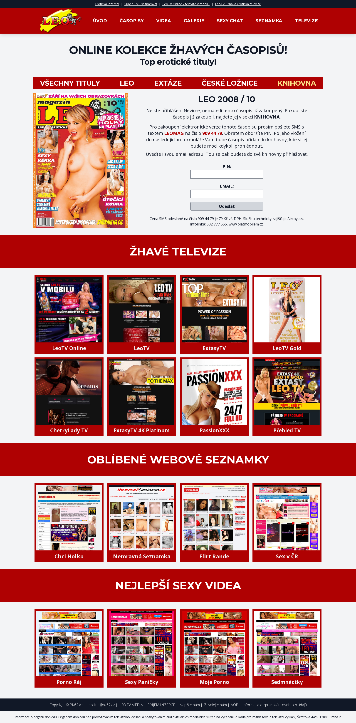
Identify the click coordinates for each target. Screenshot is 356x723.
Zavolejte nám (215, 704)
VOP (234, 704)
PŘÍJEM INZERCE (161, 704)
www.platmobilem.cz (246, 224)
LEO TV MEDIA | (132, 704)
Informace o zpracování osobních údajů (274, 704)
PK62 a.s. (77, 704)
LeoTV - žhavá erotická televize (238, 4)
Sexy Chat (230, 20)
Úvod (100, 20)
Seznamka (268, 20)
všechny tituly (70, 83)
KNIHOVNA (267, 117)
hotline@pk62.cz (102, 704)
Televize (306, 20)
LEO (127, 83)
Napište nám (189, 704)
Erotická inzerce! (107, 4)
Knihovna (297, 83)
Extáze (168, 83)
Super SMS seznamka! (140, 4)
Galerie (194, 20)
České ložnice (230, 83)
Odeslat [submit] (227, 206)
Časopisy (132, 20)
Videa (163, 20)
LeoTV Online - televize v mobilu (186, 4)
